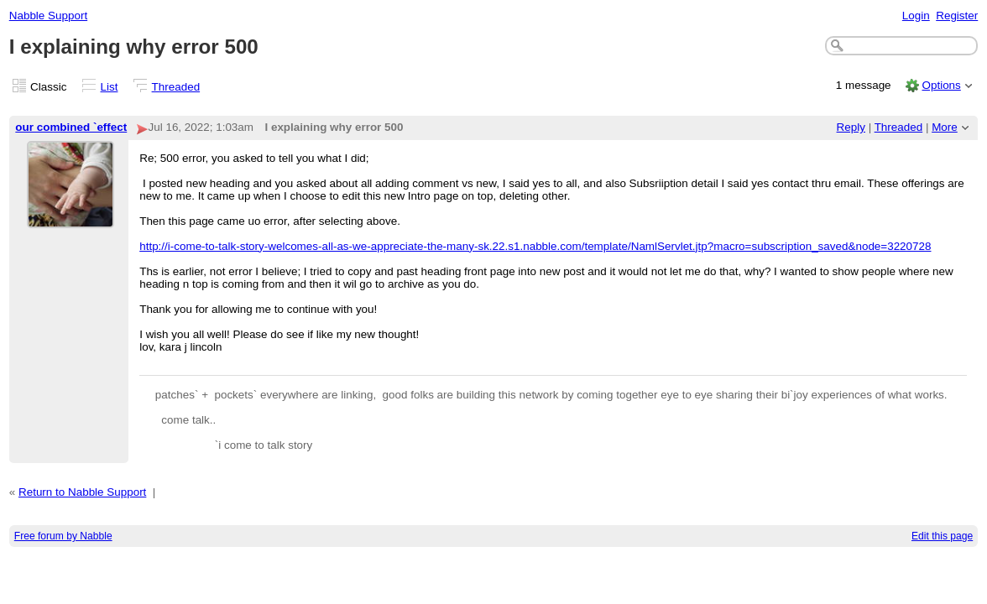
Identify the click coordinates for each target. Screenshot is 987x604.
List (109, 87)
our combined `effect (71, 127)
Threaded (176, 87)
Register (957, 15)
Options (941, 85)
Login (916, 15)
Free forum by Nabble (63, 536)
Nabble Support (48, 15)
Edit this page (942, 536)
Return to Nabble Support (82, 492)
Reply (851, 127)
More (945, 127)
